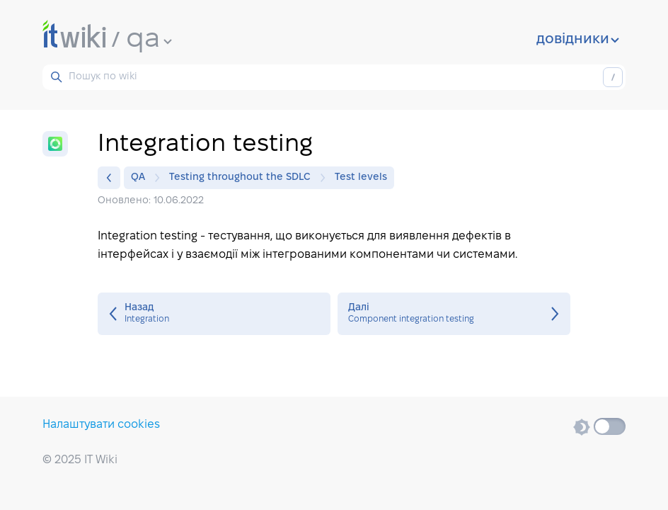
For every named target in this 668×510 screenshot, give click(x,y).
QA (141, 178)
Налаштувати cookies (101, 424)
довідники (577, 39)
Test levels (361, 177)
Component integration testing (454, 314)
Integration (214, 314)
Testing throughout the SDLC (243, 178)
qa (149, 39)
